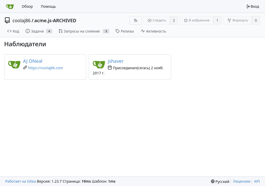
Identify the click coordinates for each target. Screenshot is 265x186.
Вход (252, 6)
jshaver (115, 61)
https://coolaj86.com (45, 67)
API (257, 181)
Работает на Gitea (20, 181)
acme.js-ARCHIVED (55, 20)
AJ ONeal (32, 61)
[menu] (220, 181)
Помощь (48, 6)
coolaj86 (21, 20)
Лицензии (242, 181)
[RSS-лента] (135, 20)
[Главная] (10, 6)
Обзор (27, 6)
